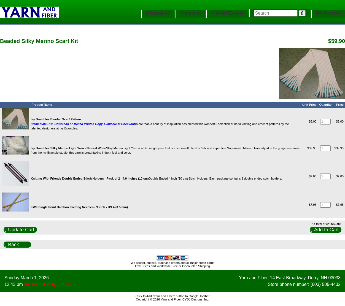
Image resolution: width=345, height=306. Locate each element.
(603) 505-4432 (326, 284)
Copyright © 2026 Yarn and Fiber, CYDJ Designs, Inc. (172, 299)
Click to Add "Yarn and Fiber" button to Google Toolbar (173, 296)
